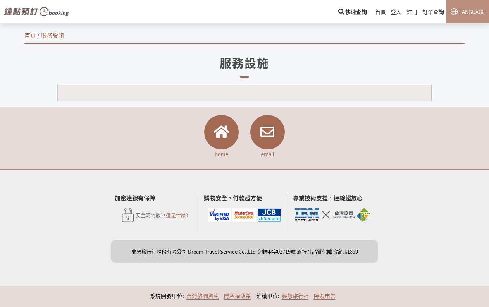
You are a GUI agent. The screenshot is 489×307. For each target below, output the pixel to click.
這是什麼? (177, 215)
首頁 (381, 11)
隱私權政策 (237, 296)
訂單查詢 (433, 11)
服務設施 (52, 35)
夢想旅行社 (295, 296)
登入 (396, 11)
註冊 (412, 11)
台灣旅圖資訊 (202, 296)
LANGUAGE (472, 11)
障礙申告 (325, 296)
